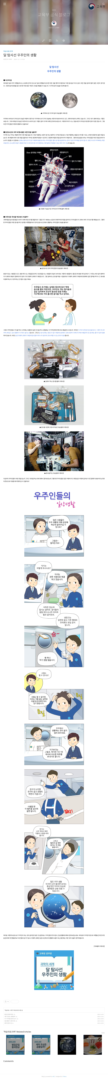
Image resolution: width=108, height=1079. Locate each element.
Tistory (64, 1076)
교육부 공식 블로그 (54, 14)
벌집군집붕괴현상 (8, 1014)
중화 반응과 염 (8, 1023)
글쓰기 (43, 41)
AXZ (54, 1076)
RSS (57, 41)
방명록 (50, 41)
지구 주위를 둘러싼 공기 (10, 1018)
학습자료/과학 (8, 51)
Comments (8, 1061)
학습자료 (7, 1010)
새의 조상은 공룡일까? (9, 1016)
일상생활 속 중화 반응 (9, 1021)
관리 (64, 41)
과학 (11, 1010)
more (103, 1032)
